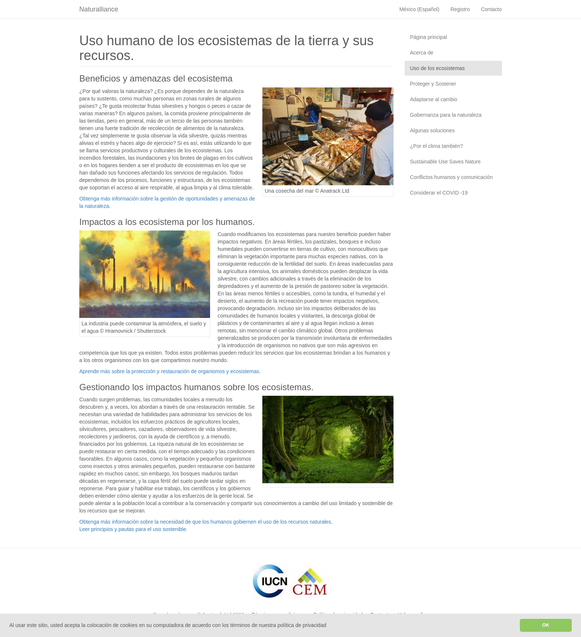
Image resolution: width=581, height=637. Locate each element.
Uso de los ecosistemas (437, 68)
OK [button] (545, 625)
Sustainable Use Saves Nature (445, 162)
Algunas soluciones (432, 130)
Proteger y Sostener (433, 84)
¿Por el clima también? (436, 146)
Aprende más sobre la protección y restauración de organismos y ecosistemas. (169, 371)
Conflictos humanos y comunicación (451, 177)
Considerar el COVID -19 (439, 193)
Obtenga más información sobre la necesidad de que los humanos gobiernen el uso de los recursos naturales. (205, 522)
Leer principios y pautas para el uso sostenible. (133, 529)
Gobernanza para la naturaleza (446, 115)
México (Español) (419, 9)
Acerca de (422, 53)
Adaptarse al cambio (434, 99)
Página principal (428, 37)
